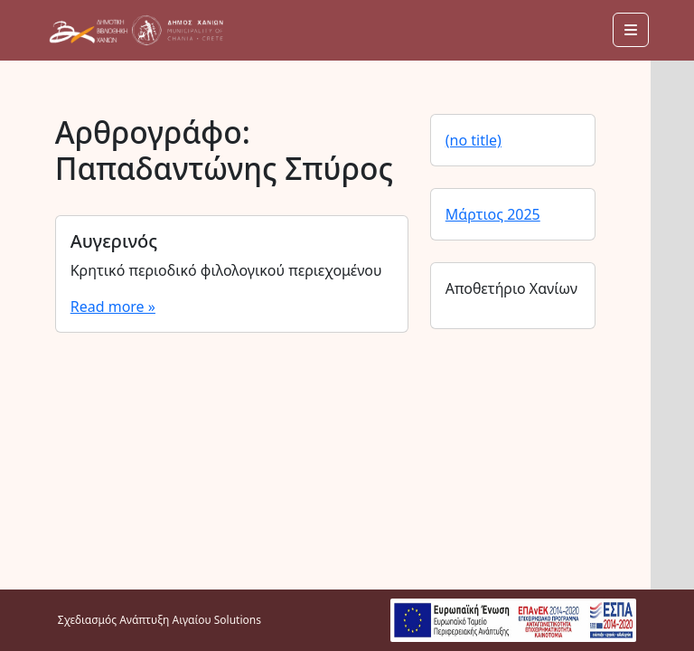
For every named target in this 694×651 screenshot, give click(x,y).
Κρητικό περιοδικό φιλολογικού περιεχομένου (226, 270)
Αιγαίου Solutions (216, 619)
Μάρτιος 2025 (492, 214)
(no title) (473, 140)
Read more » (112, 306)
